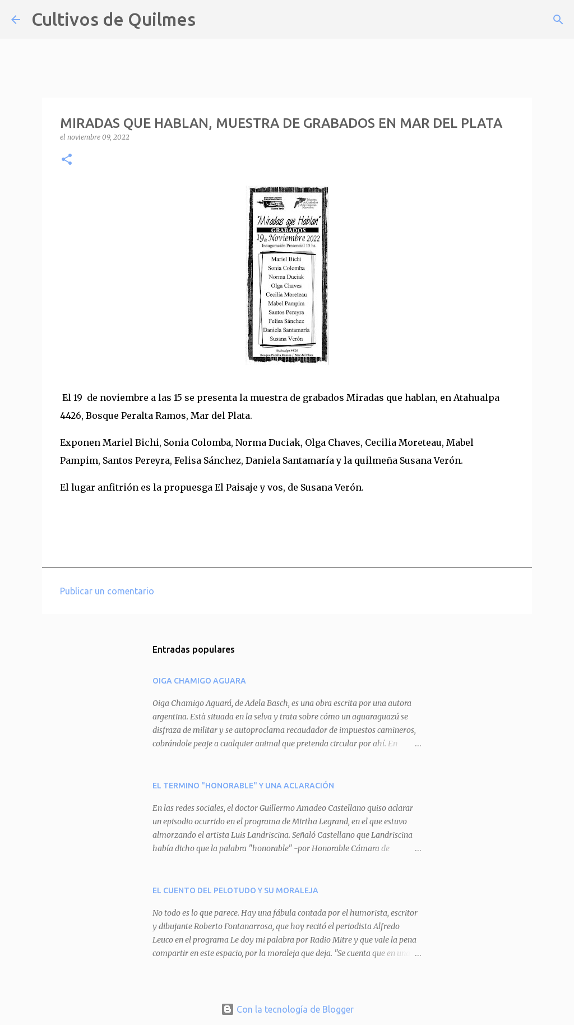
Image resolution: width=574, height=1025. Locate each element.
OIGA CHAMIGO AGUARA (199, 680)
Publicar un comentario (107, 591)
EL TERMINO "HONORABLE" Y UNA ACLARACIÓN (243, 785)
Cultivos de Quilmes (113, 19)
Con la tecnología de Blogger (287, 1009)
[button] (66, 160)
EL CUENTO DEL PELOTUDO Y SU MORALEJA (235, 890)
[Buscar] (211, 19)
